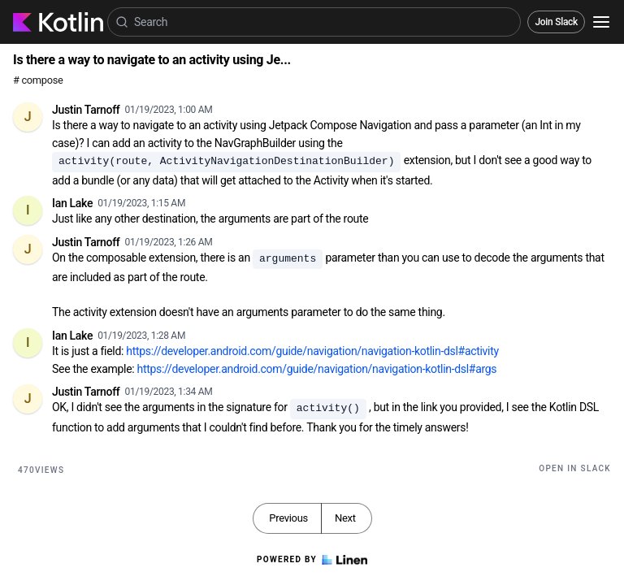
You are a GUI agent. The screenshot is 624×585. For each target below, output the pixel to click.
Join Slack (556, 22)
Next (345, 518)
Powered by (312, 560)
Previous (288, 518)
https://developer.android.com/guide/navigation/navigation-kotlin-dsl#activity (312, 351)
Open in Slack (575, 468)
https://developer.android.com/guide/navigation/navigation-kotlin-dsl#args (317, 368)
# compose (38, 80)
